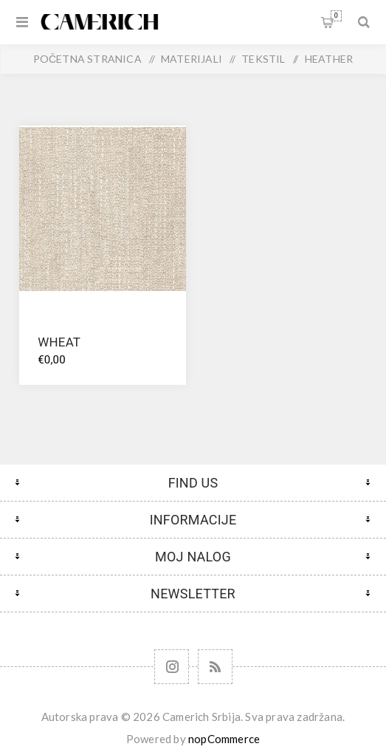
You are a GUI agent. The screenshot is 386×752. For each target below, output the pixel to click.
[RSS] (215, 666)
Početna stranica (87, 58)
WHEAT (59, 342)
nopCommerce (224, 738)
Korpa (336, 15)
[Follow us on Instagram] (171, 666)
